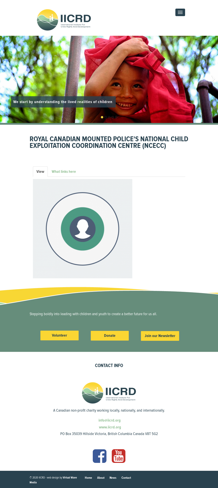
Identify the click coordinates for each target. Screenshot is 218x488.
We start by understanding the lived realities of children (63, 101)
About (100, 478)
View (42, 173)
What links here (64, 171)
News (113, 478)
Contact (126, 478)
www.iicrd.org (109, 427)
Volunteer (59, 335)
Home (88, 478)
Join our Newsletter (160, 335)
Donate (110, 335)
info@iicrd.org (109, 420)
